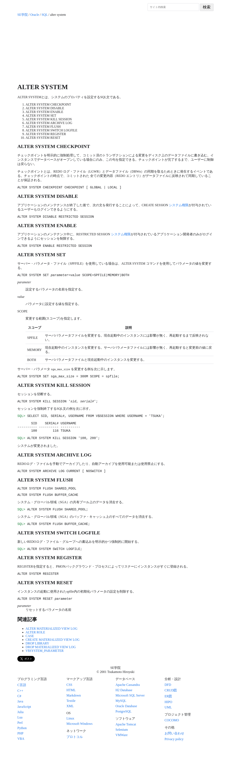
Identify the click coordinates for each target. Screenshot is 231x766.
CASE (30, 654)
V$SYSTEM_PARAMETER (45, 669)
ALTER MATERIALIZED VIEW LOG (51, 647)
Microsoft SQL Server (130, 714)
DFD (168, 703)
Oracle (34, 14)
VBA (20, 757)
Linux (70, 737)
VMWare (122, 753)
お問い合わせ (174, 751)
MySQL (121, 719)
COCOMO (172, 738)
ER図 (168, 714)
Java (20, 720)
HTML (71, 708)
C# (19, 714)
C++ (20, 709)
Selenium (122, 748)
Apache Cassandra (128, 703)
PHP (20, 751)
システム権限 (178, 206)
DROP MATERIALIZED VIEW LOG (51, 665)
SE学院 (22, 14)
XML (70, 724)
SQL (44, 14)
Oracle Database (126, 724)
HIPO (168, 720)
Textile (70, 719)
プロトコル (74, 755)
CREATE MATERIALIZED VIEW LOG (53, 658)
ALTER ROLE (35, 650)
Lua (19, 736)
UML (168, 725)
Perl (20, 741)
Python (22, 746)
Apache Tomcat (126, 742)
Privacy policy (174, 757)
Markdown (73, 714)
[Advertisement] (115, 50)
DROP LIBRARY (37, 662)
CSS (69, 703)
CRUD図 (171, 708)
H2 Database (124, 708)
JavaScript (24, 725)
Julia (20, 730)
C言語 (21, 703)
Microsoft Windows (79, 742)
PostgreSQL (123, 730)
